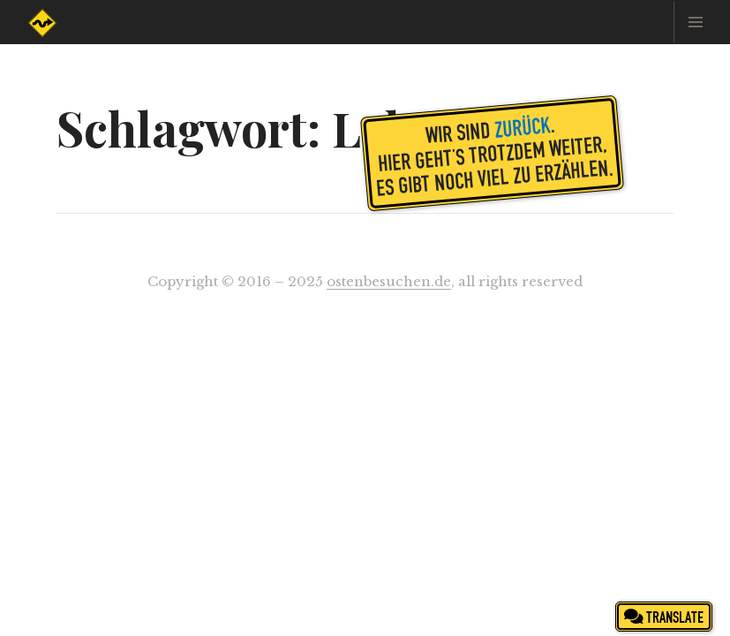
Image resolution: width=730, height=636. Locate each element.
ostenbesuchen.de (389, 281)
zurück (522, 126)
